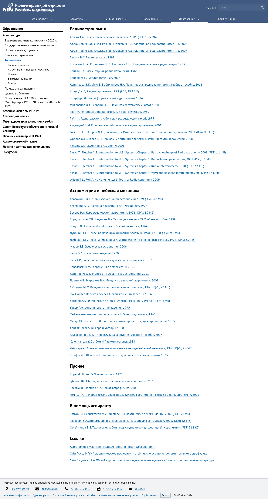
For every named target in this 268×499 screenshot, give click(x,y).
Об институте (40, 19)
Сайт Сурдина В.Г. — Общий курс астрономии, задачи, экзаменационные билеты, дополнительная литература (142, 460)
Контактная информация (17, 495)
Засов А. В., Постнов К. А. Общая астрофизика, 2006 (103, 388)
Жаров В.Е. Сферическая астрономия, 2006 (98, 246)
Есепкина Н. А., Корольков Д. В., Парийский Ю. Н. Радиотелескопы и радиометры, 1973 (127, 64)
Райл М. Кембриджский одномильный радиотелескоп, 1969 (109, 111)
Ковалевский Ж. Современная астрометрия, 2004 (102, 267)
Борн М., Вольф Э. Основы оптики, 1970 (96, 374)
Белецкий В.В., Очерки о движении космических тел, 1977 (108, 206)
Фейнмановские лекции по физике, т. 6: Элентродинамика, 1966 (112, 314)
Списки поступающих (19, 55)
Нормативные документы (22, 50)
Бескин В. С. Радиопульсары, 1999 (92, 57)
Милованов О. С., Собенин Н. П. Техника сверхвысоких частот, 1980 (114, 105)
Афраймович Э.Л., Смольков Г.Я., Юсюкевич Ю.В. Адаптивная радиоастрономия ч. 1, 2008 (128, 44)
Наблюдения (150, 19)
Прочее (12, 74)
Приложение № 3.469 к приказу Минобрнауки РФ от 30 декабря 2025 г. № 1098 (33, 102)
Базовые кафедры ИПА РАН (22, 111)
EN (214, 7)
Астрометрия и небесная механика (28, 69)
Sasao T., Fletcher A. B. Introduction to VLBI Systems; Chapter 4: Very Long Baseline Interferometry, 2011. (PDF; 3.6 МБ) (145, 173)
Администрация (41, 495)
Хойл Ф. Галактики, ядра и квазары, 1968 (97, 328)
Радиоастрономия (18, 65)
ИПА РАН (140, 489)
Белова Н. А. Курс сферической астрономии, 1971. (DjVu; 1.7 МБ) (112, 212)
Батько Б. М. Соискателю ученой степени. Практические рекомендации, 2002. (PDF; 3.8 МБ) (130, 414)
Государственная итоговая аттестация (30, 45)
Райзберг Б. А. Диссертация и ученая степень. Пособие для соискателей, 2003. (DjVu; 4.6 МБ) (130, 420)
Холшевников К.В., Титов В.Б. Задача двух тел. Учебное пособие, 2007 (116, 334)
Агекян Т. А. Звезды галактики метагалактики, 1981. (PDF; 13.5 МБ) (113, 37)
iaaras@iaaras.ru (50, 489)
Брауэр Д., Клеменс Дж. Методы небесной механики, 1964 (109, 226)
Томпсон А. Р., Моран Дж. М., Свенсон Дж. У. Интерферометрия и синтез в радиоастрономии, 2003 (134, 394)
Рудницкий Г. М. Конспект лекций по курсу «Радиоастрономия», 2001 (115, 125)
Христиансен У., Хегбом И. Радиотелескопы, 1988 (102, 341)
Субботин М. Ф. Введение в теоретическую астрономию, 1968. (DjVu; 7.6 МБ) (120, 287)
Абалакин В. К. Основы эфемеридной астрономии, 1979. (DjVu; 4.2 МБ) (116, 199)
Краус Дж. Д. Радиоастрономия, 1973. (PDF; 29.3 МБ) (104, 91)
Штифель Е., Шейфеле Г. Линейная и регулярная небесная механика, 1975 (119, 355)
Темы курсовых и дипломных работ (28, 121)
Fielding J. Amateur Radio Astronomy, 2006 (97, 145)
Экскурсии (10, 152)
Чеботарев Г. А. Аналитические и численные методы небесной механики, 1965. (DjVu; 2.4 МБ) (131, 348)
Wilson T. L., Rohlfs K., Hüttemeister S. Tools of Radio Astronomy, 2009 (115, 179)
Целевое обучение (17, 93)
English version (149, 495)
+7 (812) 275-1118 (80, 489)
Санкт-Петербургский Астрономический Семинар (30, 129)
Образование (187, 19)
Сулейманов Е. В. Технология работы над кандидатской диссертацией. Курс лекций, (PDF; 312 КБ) (134, 427)
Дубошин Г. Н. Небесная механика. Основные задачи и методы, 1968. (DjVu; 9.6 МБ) (125, 233)
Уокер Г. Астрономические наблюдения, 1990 (100, 307)
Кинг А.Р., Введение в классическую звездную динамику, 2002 (111, 260)
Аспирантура (11, 35)
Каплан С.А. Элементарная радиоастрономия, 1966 (103, 71)
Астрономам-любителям (20, 141)
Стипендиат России (16, 116)
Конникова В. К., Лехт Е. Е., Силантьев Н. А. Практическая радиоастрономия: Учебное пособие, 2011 (136, 84)
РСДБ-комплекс (113, 19)
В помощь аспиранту (20, 78)
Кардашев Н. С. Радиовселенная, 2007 (95, 78)
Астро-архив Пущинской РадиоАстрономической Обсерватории (112, 446)
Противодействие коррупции (68, 495)
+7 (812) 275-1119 (112, 489)
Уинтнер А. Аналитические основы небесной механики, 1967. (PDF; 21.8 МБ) (120, 301)
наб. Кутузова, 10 (20, 489)
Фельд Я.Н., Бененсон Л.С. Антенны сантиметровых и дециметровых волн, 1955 (122, 321)
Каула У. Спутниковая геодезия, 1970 (94, 253)
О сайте (91, 495)
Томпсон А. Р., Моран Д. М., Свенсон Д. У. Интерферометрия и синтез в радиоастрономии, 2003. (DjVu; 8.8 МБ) (142, 132)
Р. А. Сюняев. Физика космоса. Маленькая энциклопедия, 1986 (111, 294)
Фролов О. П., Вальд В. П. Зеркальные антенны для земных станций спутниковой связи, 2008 (131, 139)
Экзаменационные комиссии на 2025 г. (31, 40)
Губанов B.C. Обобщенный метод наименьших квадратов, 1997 (111, 381)
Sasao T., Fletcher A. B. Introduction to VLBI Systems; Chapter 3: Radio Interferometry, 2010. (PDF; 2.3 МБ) (137, 166)
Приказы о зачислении (20, 88)
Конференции (226, 19)
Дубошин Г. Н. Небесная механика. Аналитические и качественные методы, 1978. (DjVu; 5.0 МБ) (132, 239)
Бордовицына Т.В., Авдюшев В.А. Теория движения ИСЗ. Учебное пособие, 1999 (123, 219)
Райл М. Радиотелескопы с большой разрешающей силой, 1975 (112, 118)
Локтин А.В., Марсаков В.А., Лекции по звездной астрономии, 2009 (114, 280)
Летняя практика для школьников (26, 147)
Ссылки (12, 83)
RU (207, 7)
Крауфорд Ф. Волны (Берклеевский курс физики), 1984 (106, 98)
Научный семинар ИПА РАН (22, 136)
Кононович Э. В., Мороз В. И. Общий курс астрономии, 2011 (109, 273)
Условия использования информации (119, 495)
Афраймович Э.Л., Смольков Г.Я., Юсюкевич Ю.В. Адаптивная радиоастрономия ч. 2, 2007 (128, 50)
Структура (77, 19)
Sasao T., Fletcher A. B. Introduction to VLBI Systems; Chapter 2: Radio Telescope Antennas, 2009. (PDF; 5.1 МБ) (140, 159)
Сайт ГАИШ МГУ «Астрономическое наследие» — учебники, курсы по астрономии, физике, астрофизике (138, 453)
